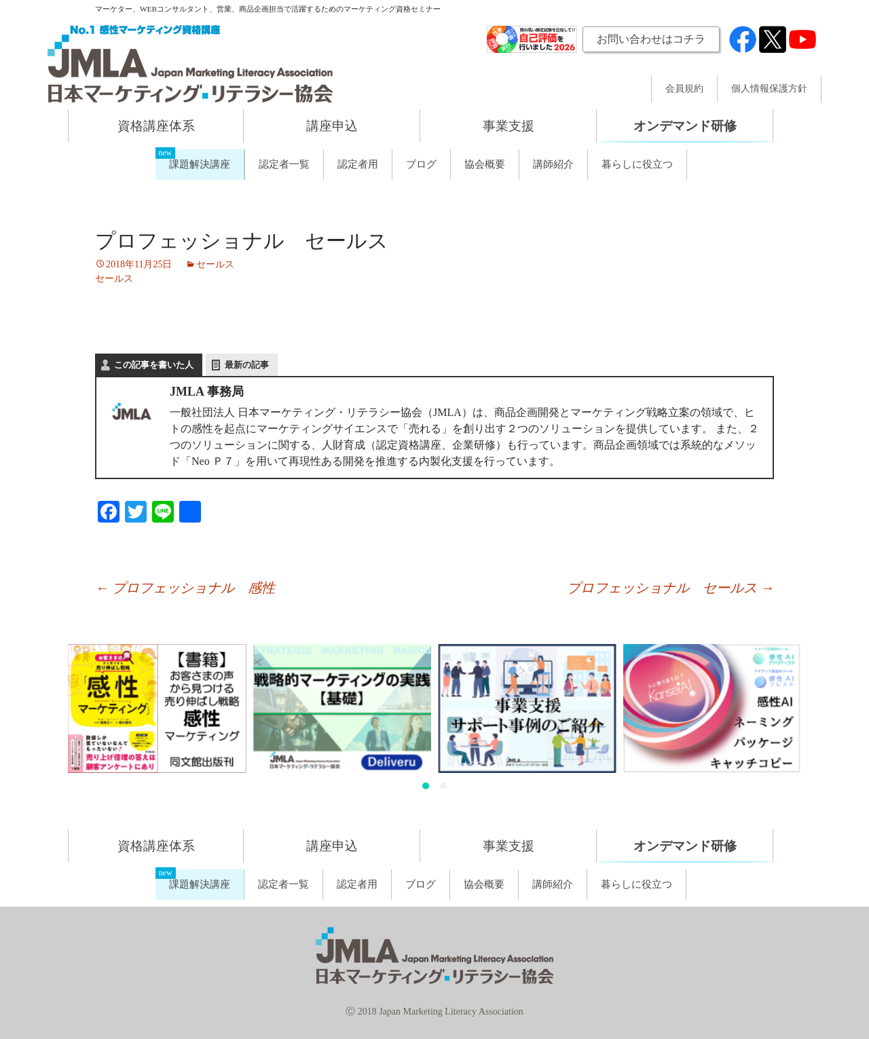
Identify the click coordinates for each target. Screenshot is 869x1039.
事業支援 (508, 126)
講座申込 (332, 126)
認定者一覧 (284, 164)
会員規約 (684, 89)
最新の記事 (247, 365)
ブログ (421, 164)
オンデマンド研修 (685, 126)
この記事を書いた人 (153, 365)
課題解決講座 (199, 164)
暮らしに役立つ (637, 164)
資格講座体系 (156, 126)
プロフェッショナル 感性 (185, 587)
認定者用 (357, 164)
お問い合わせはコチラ (651, 39)
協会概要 (484, 164)
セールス (215, 264)
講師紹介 (553, 164)
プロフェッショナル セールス (670, 587)
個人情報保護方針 (769, 89)
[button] (425, 786)
